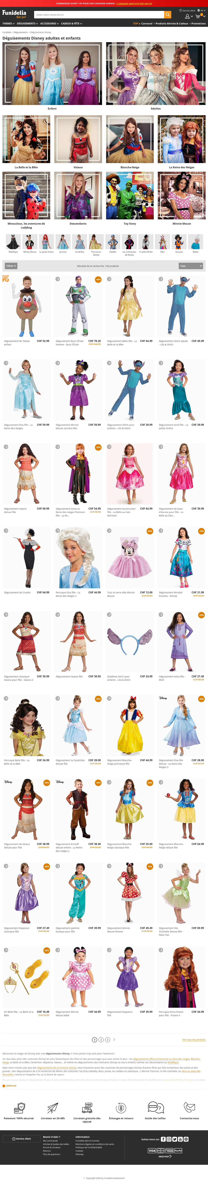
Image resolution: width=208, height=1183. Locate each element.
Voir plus (11, 1085)
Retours (47, 1150)
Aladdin (112, 251)
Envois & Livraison (52, 1147)
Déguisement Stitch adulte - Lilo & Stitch (173, 342)
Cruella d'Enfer (146, 251)
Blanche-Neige (130, 167)
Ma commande (50, 1140)
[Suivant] (114, 1039)
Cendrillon (79, 251)
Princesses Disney (96, 253)
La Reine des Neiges (181, 167)
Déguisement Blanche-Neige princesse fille (119, 762)
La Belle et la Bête (26, 167)
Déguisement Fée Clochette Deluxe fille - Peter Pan (171, 931)
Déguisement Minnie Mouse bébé (67, 1013)
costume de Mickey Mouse (177, 1079)
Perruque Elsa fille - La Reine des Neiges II (68, 594)
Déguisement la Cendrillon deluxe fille (70, 762)
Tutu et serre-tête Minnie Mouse (121, 594)
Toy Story (130, 223)
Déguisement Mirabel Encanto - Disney (170, 594)
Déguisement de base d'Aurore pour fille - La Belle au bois (171, 512)
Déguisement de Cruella (17, 592)
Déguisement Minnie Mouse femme (118, 930)
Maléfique (13, 251)
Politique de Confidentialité (89, 1147)
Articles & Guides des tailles (56, 1144)
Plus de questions (51, 1154)
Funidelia (6, 32)
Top (135, 23)
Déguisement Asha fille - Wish (172, 678)
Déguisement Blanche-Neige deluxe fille (171, 846)
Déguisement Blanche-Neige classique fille (119, 846)
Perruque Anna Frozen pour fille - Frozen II (171, 1013)
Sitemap (80, 1154)
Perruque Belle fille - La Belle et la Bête (16, 762)
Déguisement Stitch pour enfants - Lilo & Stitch (120, 426)
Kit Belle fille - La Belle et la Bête (18, 1013)
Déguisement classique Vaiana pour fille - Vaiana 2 (18, 678)
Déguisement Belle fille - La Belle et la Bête (122, 342)
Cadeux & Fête (70, 23)
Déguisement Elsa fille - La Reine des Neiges (18, 426)
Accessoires (48, 23)
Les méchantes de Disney (129, 253)
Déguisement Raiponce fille (119, 1013)
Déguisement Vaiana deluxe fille (15, 510)
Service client (21, 1139)
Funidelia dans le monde (87, 1140)
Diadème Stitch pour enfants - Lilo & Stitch (118, 678)
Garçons (179, 251)
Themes (7, 23)
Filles (162, 251)
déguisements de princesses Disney (56, 1067)
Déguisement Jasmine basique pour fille (67, 930)
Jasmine (63, 251)
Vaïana (78, 167)
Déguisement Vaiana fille (69, 676)
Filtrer (9, 265)
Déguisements (26, 23)
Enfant (52, 108)
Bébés (196, 251)
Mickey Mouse (29, 251)
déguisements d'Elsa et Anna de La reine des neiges (161, 1058)
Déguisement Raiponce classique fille (16, 930)
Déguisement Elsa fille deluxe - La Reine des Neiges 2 (171, 764)
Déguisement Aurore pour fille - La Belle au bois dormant (121, 512)
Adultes (156, 108)
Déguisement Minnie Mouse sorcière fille (67, 426)
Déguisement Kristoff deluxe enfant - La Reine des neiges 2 (69, 847)
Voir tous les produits (194, 1039)
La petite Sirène (46, 251)
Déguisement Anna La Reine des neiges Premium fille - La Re (70, 512)
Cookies (79, 1150)
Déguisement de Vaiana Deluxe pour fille (17, 846)
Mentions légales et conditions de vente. (95, 1144)
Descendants (78, 223)
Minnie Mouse (182, 223)
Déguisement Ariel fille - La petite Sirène (173, 426)
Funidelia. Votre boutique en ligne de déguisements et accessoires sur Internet (14, 14)
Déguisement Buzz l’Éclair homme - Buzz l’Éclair (70, 342)
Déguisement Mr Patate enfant (17, 342)
